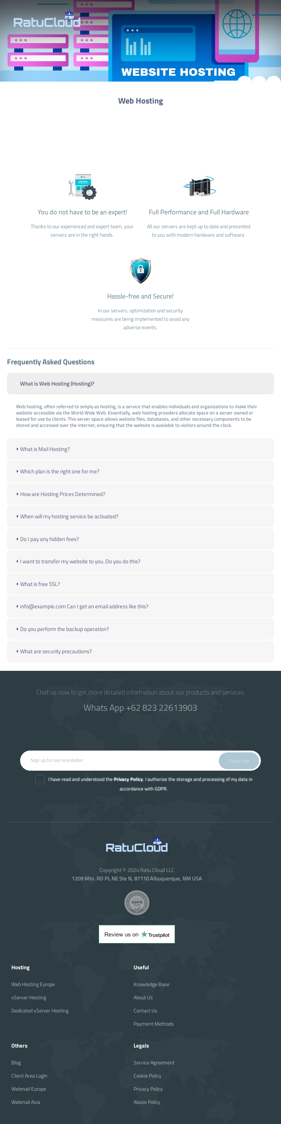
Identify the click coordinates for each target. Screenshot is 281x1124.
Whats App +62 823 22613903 (140, 707)
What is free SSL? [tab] (37, 589)
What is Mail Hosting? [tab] (42, 454)
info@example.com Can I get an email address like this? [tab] (81, 612)
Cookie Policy (147, 1075)
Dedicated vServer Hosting (39, 1010)
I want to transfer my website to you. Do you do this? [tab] (77, 567)
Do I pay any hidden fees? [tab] (46, 544)
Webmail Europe (28, 1089)
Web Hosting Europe (33, 984)
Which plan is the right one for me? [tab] (57, 477)
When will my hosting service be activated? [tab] (66, 522)
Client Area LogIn (29, 1075)
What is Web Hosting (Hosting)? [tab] (54, 389)
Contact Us (145, 1010)
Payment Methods (154, 1023)
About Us (143, 997)
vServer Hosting (28, 997)
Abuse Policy (147, 1102)
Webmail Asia (25, 1102)
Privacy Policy (148, 1089)
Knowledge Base (151, 984)
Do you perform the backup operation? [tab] (61, 634)
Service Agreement (154, 1062)
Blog (16, 1062)
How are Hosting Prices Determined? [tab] (59, 499)
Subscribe (239, 760)
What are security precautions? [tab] (53, 657)
